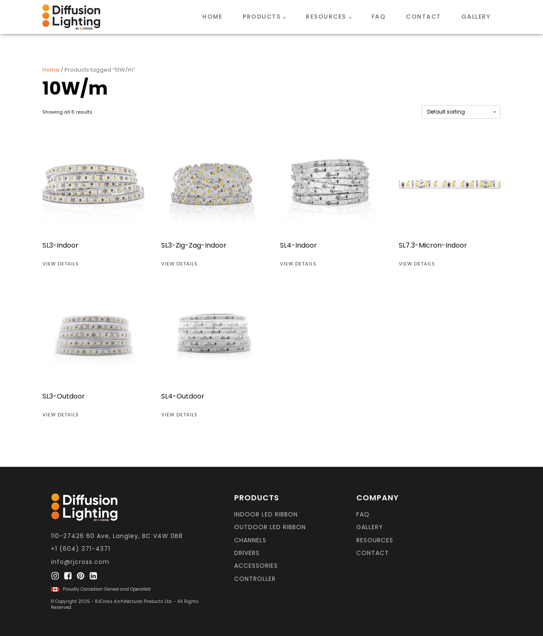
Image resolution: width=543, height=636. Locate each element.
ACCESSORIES (256, 566)
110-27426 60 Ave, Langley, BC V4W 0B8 (117, 536)
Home (212, 16)
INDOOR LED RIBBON (266, 514)
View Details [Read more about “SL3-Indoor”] (60, 263)
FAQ (379, 16)
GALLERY (369, 527)
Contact (423, 16)
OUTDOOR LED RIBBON (270, 527)
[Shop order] (461, 112)
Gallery (476, 16)
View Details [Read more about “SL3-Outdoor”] (60, 414)
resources (374, 540)
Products (261, 16)
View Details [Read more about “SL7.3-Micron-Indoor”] (417, 263)
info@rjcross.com (80, 562)
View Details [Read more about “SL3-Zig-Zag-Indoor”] (179, 263)
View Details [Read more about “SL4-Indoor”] (298, 263)
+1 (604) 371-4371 (80, 549)
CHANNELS (250, 540)
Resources (326, 16)
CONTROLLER (255, 579)
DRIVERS (247, 553)
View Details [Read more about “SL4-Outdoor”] (179, 414)
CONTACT (372, 553)
